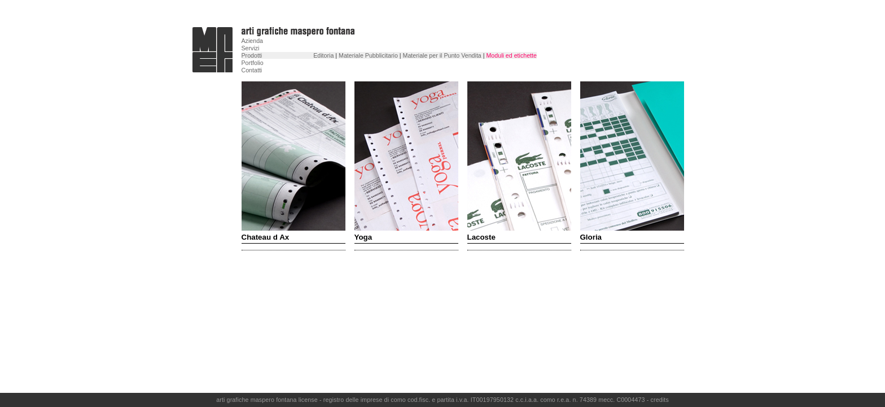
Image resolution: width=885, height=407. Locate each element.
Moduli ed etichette (511, 55)
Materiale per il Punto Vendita (442, 55)
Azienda (253, 40)
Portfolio (253, 62)
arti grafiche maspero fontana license (267, 399)
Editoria (323, 55)
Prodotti (252, 55)
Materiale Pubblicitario (368, 55)
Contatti (252, 70)
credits (660, 399)
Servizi (251, 48)
